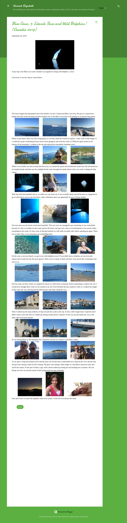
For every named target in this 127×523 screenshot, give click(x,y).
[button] (96, 22)
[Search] (118, 6)
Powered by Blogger (63, 512)
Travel (20, 407)
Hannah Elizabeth (23, 6)
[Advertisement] (112, 53)
